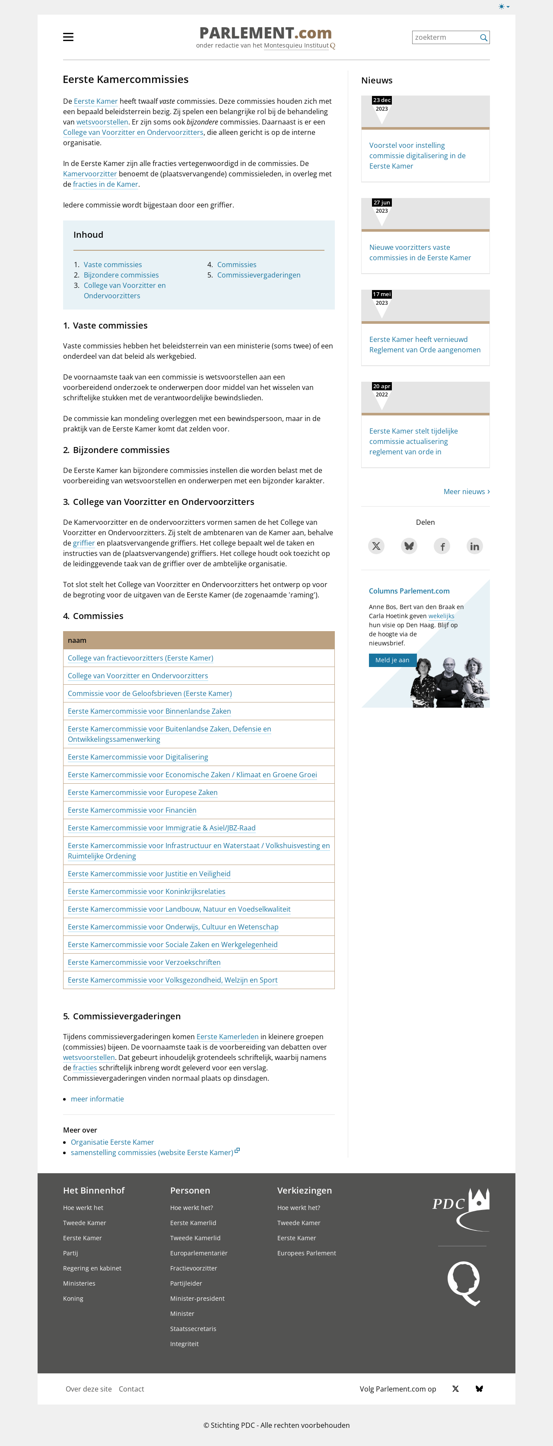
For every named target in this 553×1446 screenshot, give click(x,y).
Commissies (237, 264)
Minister (182, 1313)
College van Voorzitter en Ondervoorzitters (133, 132)
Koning (73, 1298)
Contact (131, 1389)
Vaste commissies (113, 264)
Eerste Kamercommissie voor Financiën (132, 810)
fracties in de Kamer (105, 184)
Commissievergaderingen (259, 275)
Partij (70, 1253)
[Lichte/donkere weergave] (507, 8)
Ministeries (79, 1283)
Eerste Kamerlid (193, 1223)
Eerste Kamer (96, 101)
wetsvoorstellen (102, 122)
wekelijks (441, 616)
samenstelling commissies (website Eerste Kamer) (152, 1152)
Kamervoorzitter (90, 174)
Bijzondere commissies (121, 275)
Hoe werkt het (83, 1207)
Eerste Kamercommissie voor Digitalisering (138, 757)
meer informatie (97, 1099)
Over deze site (89, 1389)
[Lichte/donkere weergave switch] (507, 7)
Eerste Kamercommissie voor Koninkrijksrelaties (147, 891)
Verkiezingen (304, 1190)
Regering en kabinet (92, 1268)
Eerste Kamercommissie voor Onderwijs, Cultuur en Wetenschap (173, 927)
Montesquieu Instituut (296, 45)
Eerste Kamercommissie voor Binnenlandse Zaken (149, 711)
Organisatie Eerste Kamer (112, 1142)
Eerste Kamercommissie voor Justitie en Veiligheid (149, 873)
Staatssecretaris (193, 1329)
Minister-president (197, 1298)
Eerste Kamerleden (228, 1036)
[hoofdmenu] (96, 40)
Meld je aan (392, 660)
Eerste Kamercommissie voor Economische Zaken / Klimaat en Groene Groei (192, 774)
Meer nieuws (464, 491)
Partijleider (186, 1283)
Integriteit (184, 1344)
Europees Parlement (306, 1253)
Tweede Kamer (84, 1223)
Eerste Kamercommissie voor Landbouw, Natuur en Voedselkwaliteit (179, 909)
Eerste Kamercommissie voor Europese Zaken (143, 792)
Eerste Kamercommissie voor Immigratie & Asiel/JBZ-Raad (162, 828)
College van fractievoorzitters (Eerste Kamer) (140, 658)
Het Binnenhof (93, 1190)
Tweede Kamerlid (195, 1238)
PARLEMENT (265, 33)
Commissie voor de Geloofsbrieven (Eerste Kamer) (150, 693)
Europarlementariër (199, 1253)
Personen (190, 1190)
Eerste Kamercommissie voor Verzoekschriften (144, 962)
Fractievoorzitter (193, 1268)
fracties (85, 1068)
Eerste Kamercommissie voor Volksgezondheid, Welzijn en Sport (173, 980)
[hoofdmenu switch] (68, 40)
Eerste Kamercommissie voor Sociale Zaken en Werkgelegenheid (173, 944)
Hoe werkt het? (191, 1207)
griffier (84, 543)
